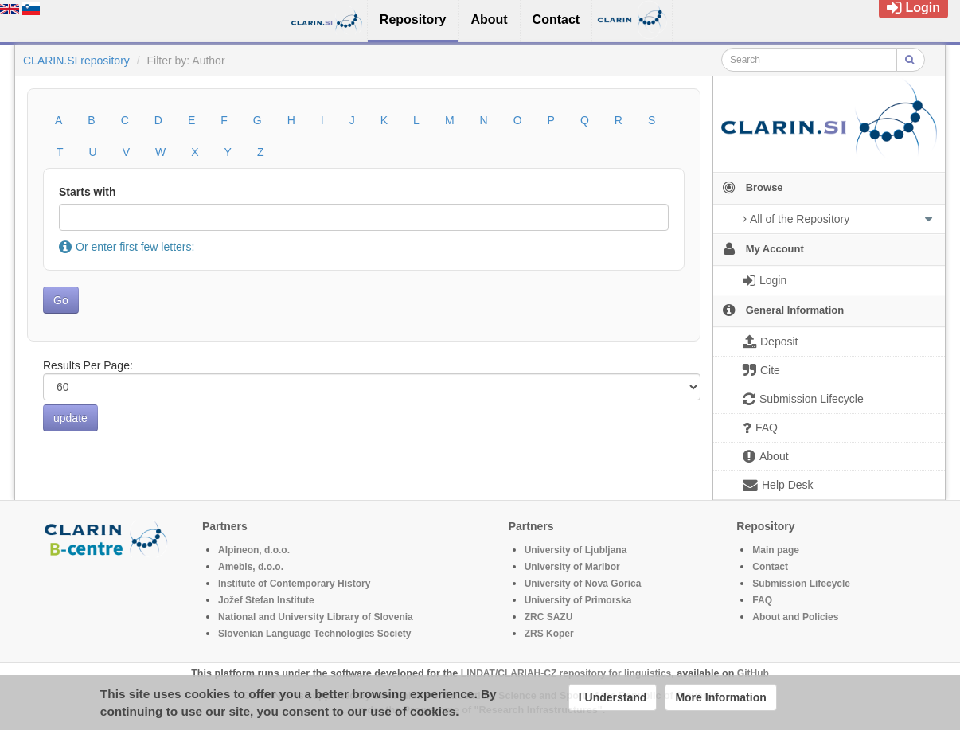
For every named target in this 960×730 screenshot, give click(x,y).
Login (913, 7)
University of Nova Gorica (583, 583)
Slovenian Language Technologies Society (315, 633)
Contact (770, 566)
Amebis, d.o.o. (250, 566)
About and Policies (795, 617)
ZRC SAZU (549, 617)
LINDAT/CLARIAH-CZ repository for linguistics (566, 673)
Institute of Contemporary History (294, 583)
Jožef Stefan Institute (266, 600)
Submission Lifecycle (801, 583)
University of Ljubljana (576, 550)
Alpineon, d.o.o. (254, 550)
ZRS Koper (549, 633)
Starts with (87, 191)
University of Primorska (578, 600)
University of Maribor (572, 566)
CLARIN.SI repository (76, 60)
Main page (775, 550)
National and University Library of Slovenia (315, 617)
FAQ (762, 600)
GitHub (753, 673)
